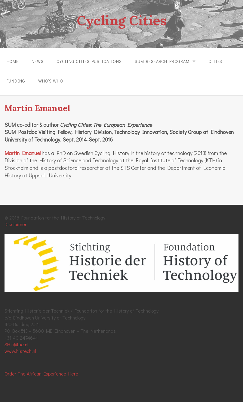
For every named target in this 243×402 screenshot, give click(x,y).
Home (13, 61)
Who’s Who (50, 81)
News (37, 61)
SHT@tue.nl (16, 344)
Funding (16, 81)
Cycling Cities (121, 20)
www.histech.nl (20, 351)
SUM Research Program (162, 61)
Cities (215, 61)
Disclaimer (15, 224)
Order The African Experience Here (41, 373)
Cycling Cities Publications (89, 61)
